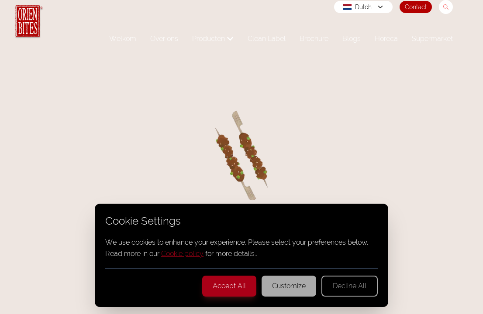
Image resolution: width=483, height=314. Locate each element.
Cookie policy (182, 253)
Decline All (349, 286)
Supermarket (432, 38)
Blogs (351, 38)
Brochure (314, 38)
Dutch (363, 6)
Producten (213, 38)
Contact (416, 6)
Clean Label (267, 38)
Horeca (386, 38)
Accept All (229, 286)
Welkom (122, 38)
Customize (289, 286)
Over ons (164, 38)
